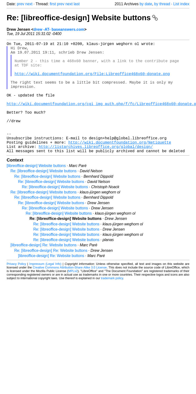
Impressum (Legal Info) (45, 288)
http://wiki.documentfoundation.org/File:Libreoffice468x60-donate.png (92, 81)
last (77, 4)
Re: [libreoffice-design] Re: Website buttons (50, 275)
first (53, 4)
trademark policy (112, 303)
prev (20, 4)
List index (181, 4)
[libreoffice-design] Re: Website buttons (43, 270)
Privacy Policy (16, 288)
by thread (162, 4)
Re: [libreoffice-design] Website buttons (82, 17)
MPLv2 (73, 296)
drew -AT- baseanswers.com (59, 29)
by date (146, 4)
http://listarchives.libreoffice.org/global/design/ (96, 170)
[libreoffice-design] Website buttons (36, 190)
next (28, 4)
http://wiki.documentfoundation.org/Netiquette (119, 165)
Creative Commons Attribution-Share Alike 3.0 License (70, 292)
